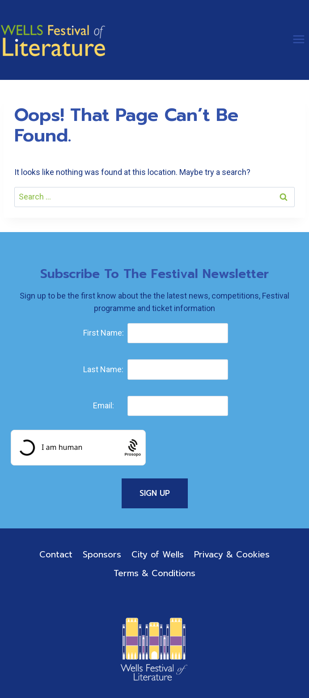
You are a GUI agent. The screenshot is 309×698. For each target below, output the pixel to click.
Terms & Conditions (154, 573)
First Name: (103, 332)
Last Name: (103, 369)
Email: (103, 405)
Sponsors (102, 554)
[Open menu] (298, 39)
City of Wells (157, 554)
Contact (55, 554)
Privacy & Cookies (232, 554)
